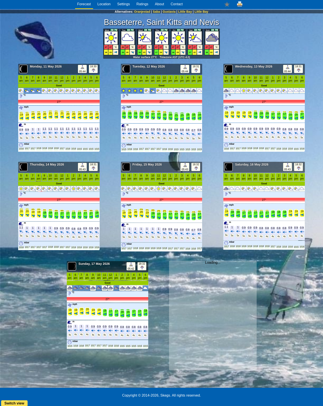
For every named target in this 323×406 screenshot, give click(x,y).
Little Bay (185, 11)
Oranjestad (142, 11)
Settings (123, 4)
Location (104, 4)
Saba (156, 11)
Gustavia (169, 11)
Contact (177, 4)
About (159, 4)
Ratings (142, 4)
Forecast (84, 4)
